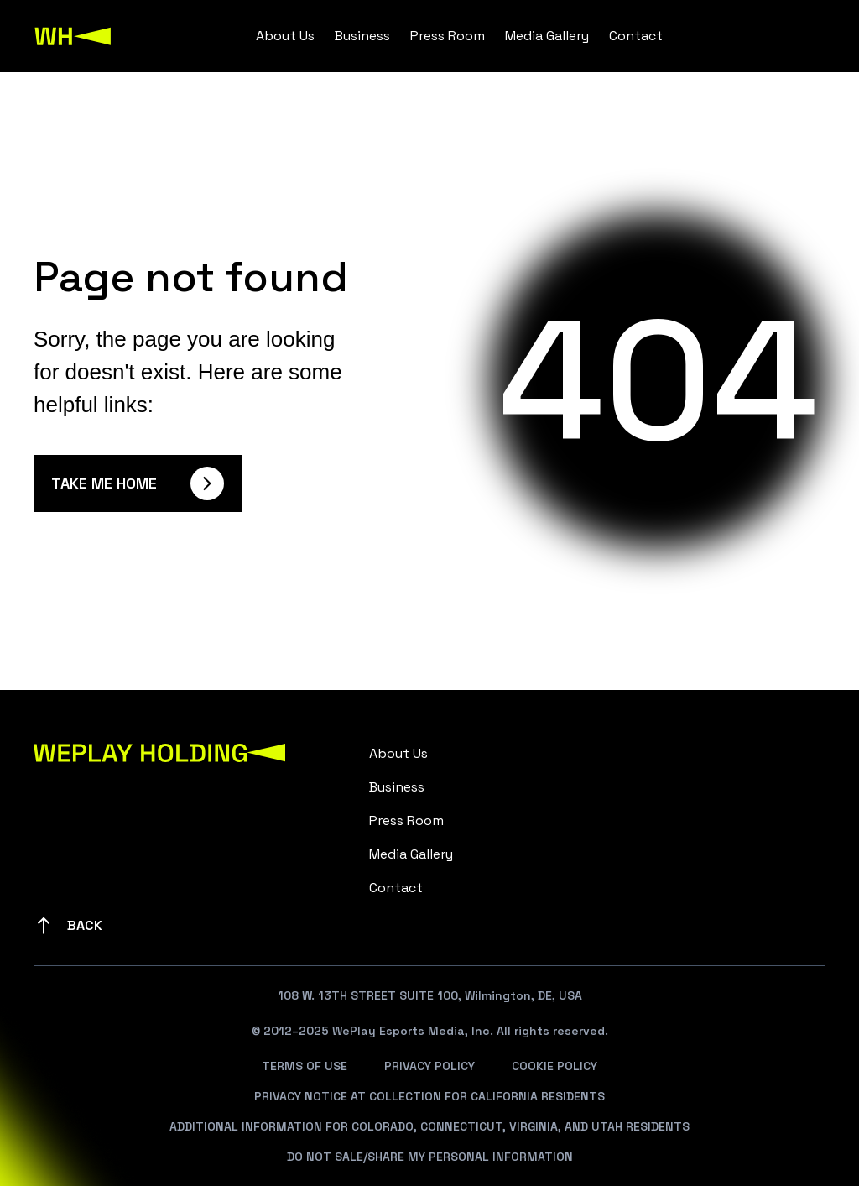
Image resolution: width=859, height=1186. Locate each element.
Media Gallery (547, 35)
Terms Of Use (304, 1066)
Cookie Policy (554, 1066)
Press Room (447, 35)
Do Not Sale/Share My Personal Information (430, 1156)
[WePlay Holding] (73, 36)
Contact (636, 35)
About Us (285, 35)
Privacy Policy (429, 1066)
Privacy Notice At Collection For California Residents (429, 1096)
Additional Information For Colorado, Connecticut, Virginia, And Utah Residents (429, 1126)
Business (362, 35)
